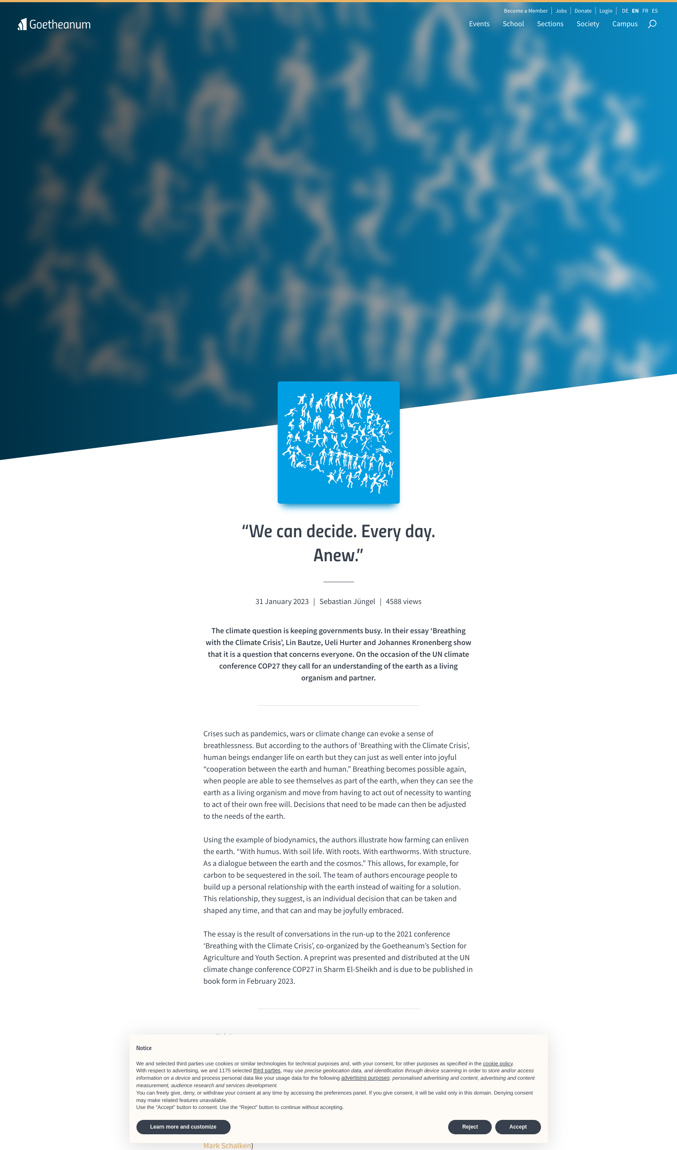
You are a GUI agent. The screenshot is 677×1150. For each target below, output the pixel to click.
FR (645, 10)
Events (479, 23)
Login (605, 10)
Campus (625, 23)
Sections (550, 23)
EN (635, 10)
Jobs (561, 10)
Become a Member (526, 10)
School (513, 23)
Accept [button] (518, 1127)
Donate (583, 10)
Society (588, 23)
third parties (267, 1071)
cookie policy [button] (498, 1064)
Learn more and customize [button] (183, 1127)
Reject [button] (470, 1127)
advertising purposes (365, 1078)
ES (655, 10)
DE (625, 10)
